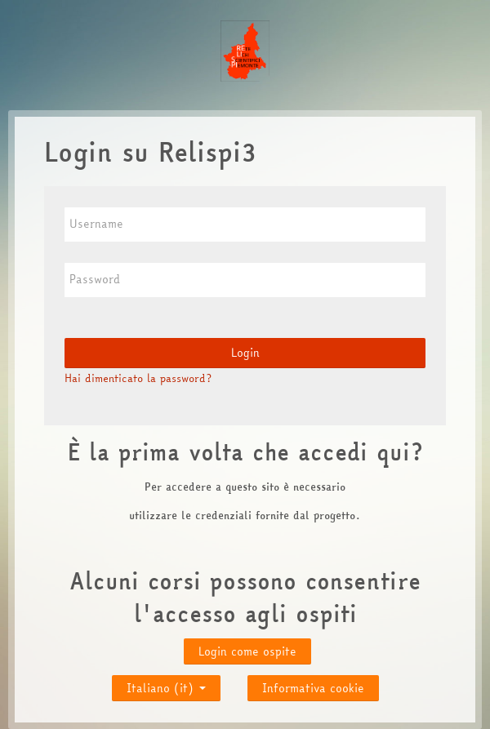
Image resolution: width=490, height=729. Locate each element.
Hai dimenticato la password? (138, 378)
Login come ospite (247, 651)
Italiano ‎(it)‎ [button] (166, 684)
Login (245, 353)
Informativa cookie (313, 688)
